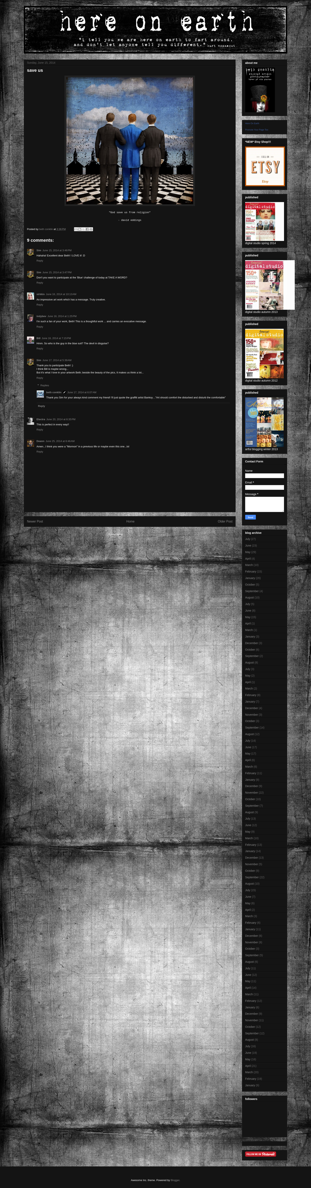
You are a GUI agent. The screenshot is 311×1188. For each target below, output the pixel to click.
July (247, 539)
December (251, 643)
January (250, 578)
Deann (40, 441)
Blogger (175, 1180)
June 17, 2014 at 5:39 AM (56, 360)
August (249, 597)
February (250, 571)
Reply (39, 260)
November (251, 714)
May (247, 552)
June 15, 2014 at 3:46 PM (57, 250)
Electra (40, 419)
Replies (44, 385)
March (249, 565)
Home (130, 521)
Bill (38, 338)
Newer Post (35, 521)
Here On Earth (252, 123)
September (252, 591)
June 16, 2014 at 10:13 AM (61, 294)
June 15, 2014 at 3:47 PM (57, 272)
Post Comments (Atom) (137, 534)
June (248, 545)
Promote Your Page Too (256, 129)
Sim (38, 250)
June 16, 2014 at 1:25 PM (62, 316)
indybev (41, 316)
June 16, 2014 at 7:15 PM (56, 338)
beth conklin (53, 392)
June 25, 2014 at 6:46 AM (60, 441)
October (250, 584)
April (248, 558)
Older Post (225, 521)
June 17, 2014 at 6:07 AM (81, 392)
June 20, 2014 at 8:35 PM (60, 419)
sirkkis (40, 294)
